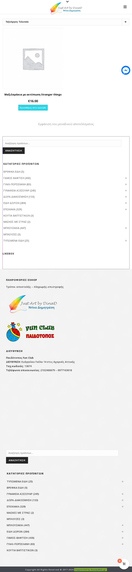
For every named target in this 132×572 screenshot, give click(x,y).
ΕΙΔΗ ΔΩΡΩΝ (11, 203)
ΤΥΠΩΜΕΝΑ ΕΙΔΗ (13, 240)
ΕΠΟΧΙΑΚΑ (9, 209)
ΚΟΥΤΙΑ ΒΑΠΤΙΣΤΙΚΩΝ (16, 215)
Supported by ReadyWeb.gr (90, 569)
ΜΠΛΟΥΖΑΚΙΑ (11, 228)
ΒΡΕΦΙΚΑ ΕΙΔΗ (11, 171)
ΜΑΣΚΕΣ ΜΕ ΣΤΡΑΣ (15, 221)
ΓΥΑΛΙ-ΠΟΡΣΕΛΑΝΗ (14, 184)
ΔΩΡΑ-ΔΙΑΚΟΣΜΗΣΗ (15, 196)
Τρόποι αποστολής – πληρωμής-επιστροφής (35, 286)
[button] (33, 108)
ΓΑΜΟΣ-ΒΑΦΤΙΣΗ (13, 178)
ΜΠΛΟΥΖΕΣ (10, 234)
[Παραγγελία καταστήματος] (66, 22)
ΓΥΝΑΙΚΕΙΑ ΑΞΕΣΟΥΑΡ (16, 190)
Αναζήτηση (13, 150)
